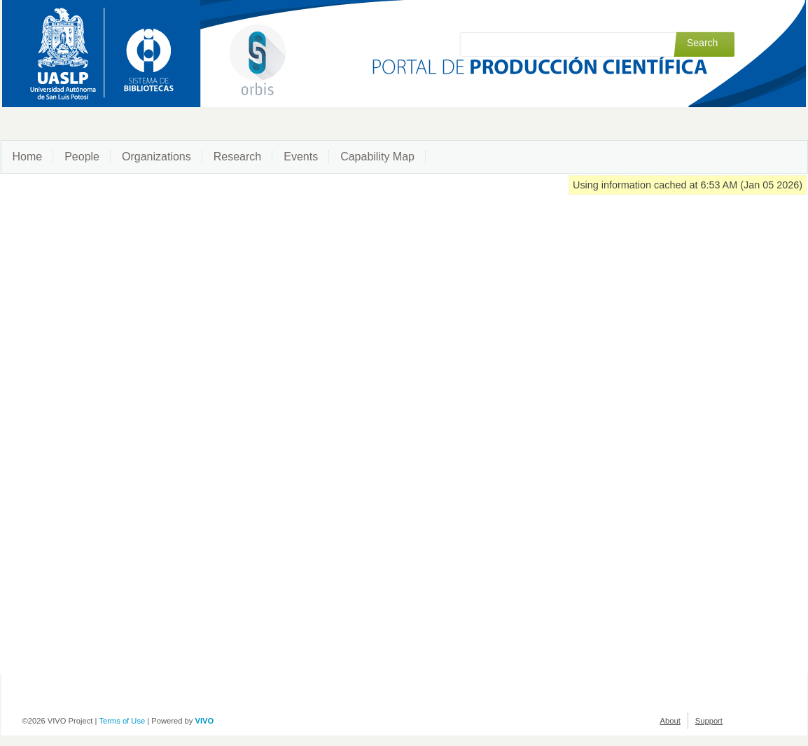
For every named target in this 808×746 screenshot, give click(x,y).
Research (237, 157)
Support (709, 721)
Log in (723, 15)
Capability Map (377, 157)
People (81, 157)
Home (28, 157)
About (670, 721)
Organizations (156, 157)
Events (301, 157)
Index (688, 15)
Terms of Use (122, 721)
